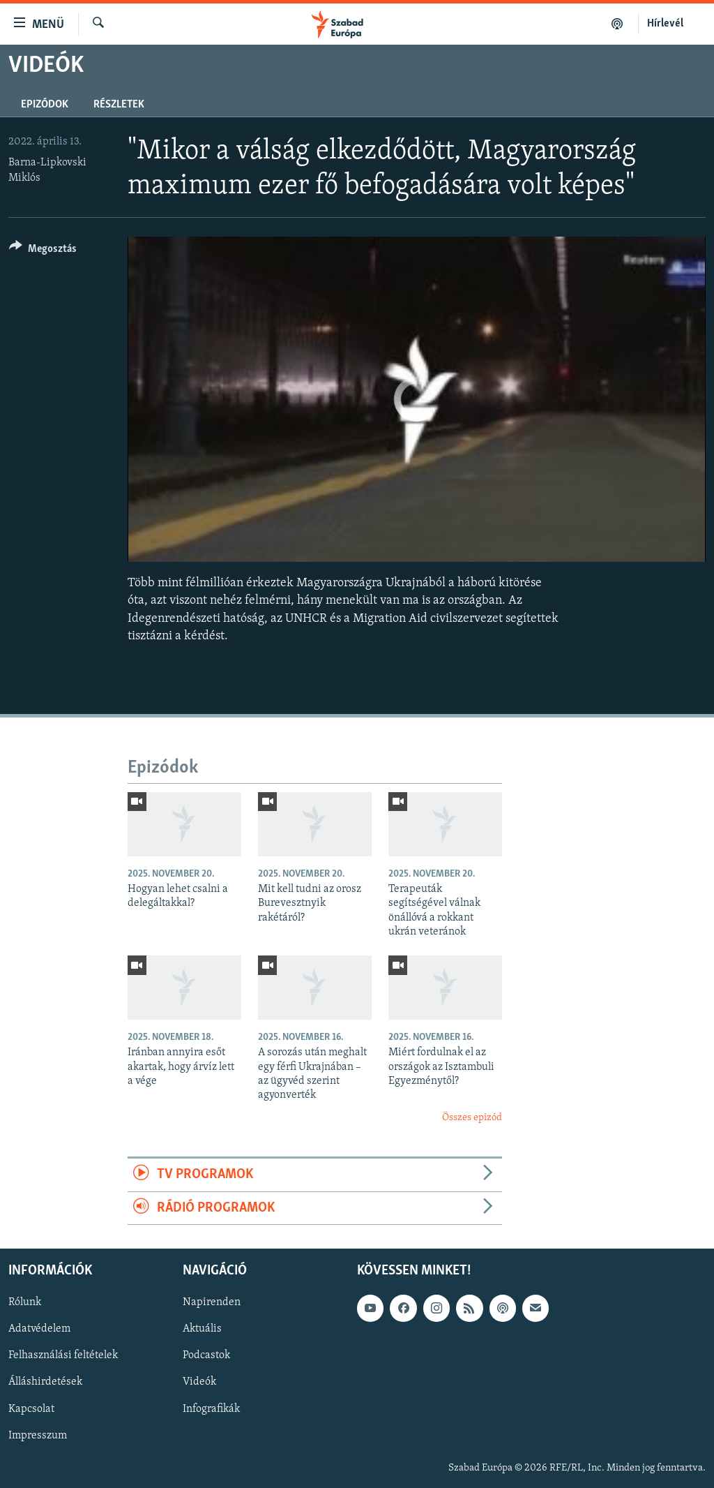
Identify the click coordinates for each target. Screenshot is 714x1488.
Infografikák (211, 1408)
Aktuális (202, 1328)
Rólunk (24, 1302)
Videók (199, 1381)
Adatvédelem (39, 1328)
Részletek (118, 104)
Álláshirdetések (45, 1381)
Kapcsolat (31, 1408)
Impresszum (37, 1435)
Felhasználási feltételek (63, 1355)
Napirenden (212, 1302)
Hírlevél (665, 23)
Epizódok (44, 104)
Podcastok (206, 1355)
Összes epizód (472, 1118)
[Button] (43, 251)
